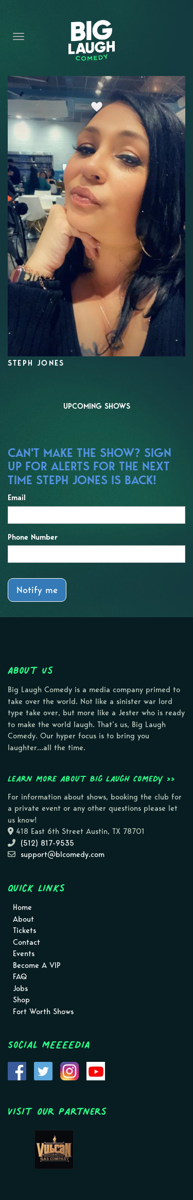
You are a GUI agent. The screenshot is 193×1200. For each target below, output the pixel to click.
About (23, 919)
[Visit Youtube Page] (95, 1070)
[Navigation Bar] (18, 36)
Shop (21, 999)
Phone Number (33, 537)
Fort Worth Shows (43, 1011)
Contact (26, 942)
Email (17, 497)
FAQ (20, 976)
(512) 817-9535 (47, 843)
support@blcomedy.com (62, 854)
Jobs (20, 988)
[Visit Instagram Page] (69, 1070)
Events (23, 953)
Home (22, 907)
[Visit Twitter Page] (43, 1070)
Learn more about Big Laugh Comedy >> (91, 778)
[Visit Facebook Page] (17, 1070)
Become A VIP (37, 965)
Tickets (24, 930)
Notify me (37, 589)
